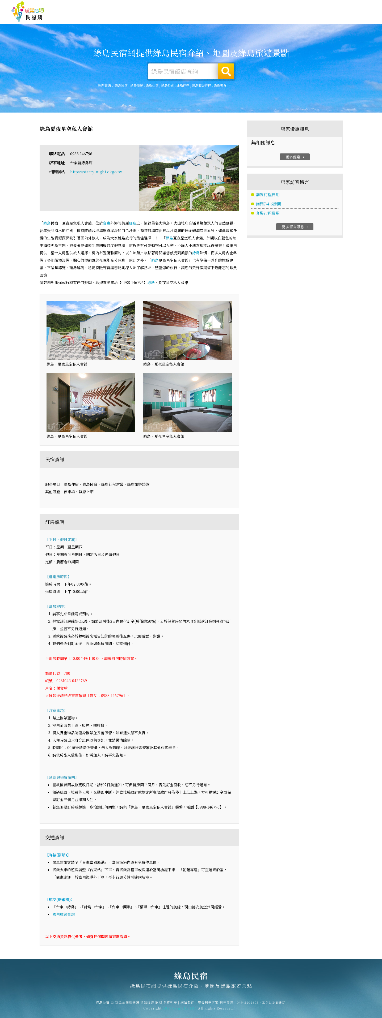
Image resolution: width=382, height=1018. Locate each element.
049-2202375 (248, 1005)
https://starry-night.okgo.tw (96, 172)
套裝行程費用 (268, 194)
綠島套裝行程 (201, 85)
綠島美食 (261, 17)
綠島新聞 (310, 18)
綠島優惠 (285, 17)
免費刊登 (290, 6)
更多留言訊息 (295, 227)
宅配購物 (359, 20)
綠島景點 (334, 19)
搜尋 (226, 71)
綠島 (47, 223)
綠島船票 (167, 85)
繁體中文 (356, 5)
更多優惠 (295, 157)
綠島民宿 (28, 12)
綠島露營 (212, 16)
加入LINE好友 (273, 1005)
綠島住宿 (188, 16)
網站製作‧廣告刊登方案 (319, 6)
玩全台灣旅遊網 (267, 6)
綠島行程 (183, 85)
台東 (106, 223)
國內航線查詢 (63, 914)
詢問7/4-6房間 (268, 204)
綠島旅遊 (236, 16)
